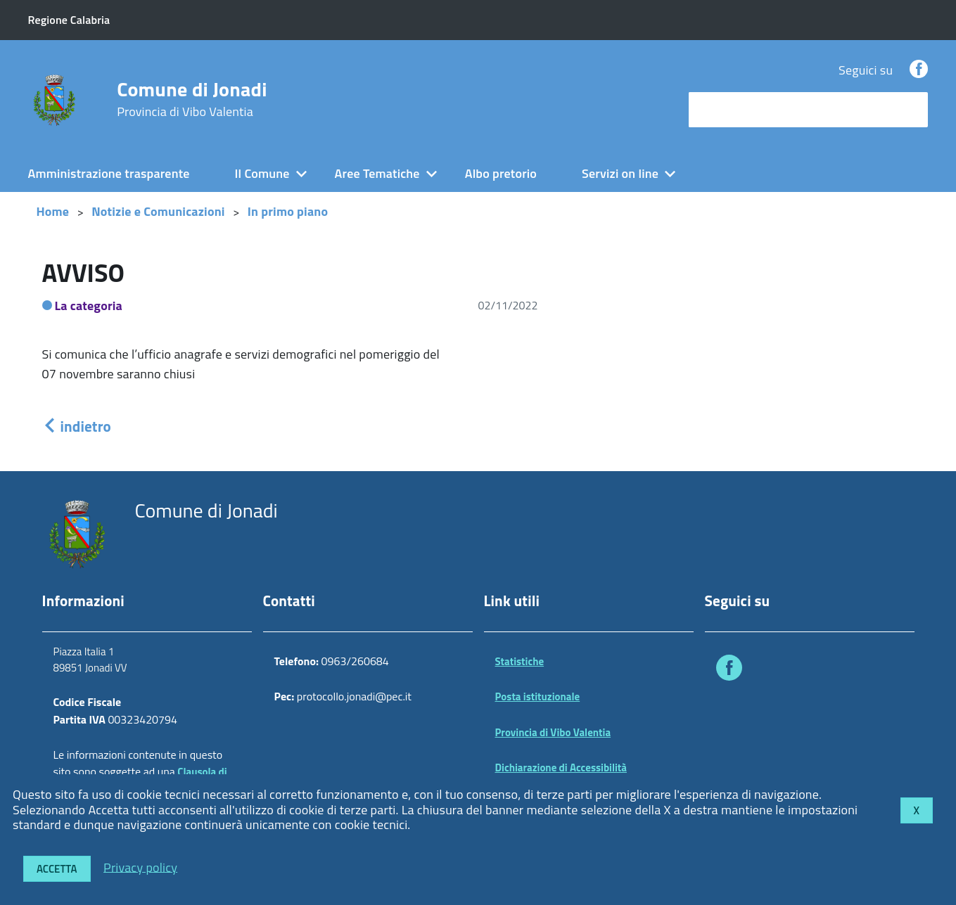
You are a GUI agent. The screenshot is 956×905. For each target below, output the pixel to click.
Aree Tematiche (377, 173)
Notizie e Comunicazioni (157, 211)
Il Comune (262, 173)
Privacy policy (140, 866)
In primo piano (288, 211)
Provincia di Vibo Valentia (553, 732)
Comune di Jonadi (192, 99)
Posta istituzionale (537, 696)
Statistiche (519, 661)
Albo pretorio (501, 173)
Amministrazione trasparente (109, 173)
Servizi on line (620, 173)
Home (53, 211)
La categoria (89, 305)
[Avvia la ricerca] (910, 109)
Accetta (57, 869)
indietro (76, 426)
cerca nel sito (728, 109)
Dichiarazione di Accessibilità (561, 767)
